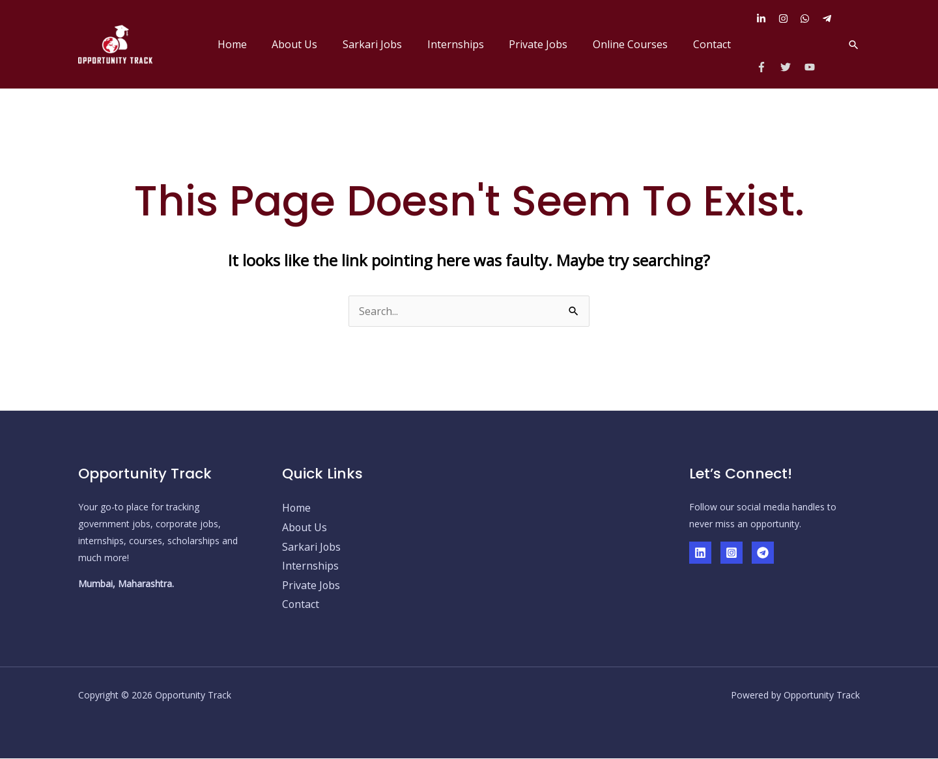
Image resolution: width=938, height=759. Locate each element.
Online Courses (636, 44)
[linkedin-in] (766, 18)
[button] (853, 44)
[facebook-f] (767, 67)
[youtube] (811, 67)
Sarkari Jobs (391, 44)
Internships (470, 44)
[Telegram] (763, 553)
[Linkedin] (700, 553)
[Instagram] (731, 553)
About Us (318, 44)
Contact (714, 44)
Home (260, 44)
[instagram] (788, 18)
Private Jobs (549, 44)
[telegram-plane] (828, 18)
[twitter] (791, 67)
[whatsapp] (809, 18)
